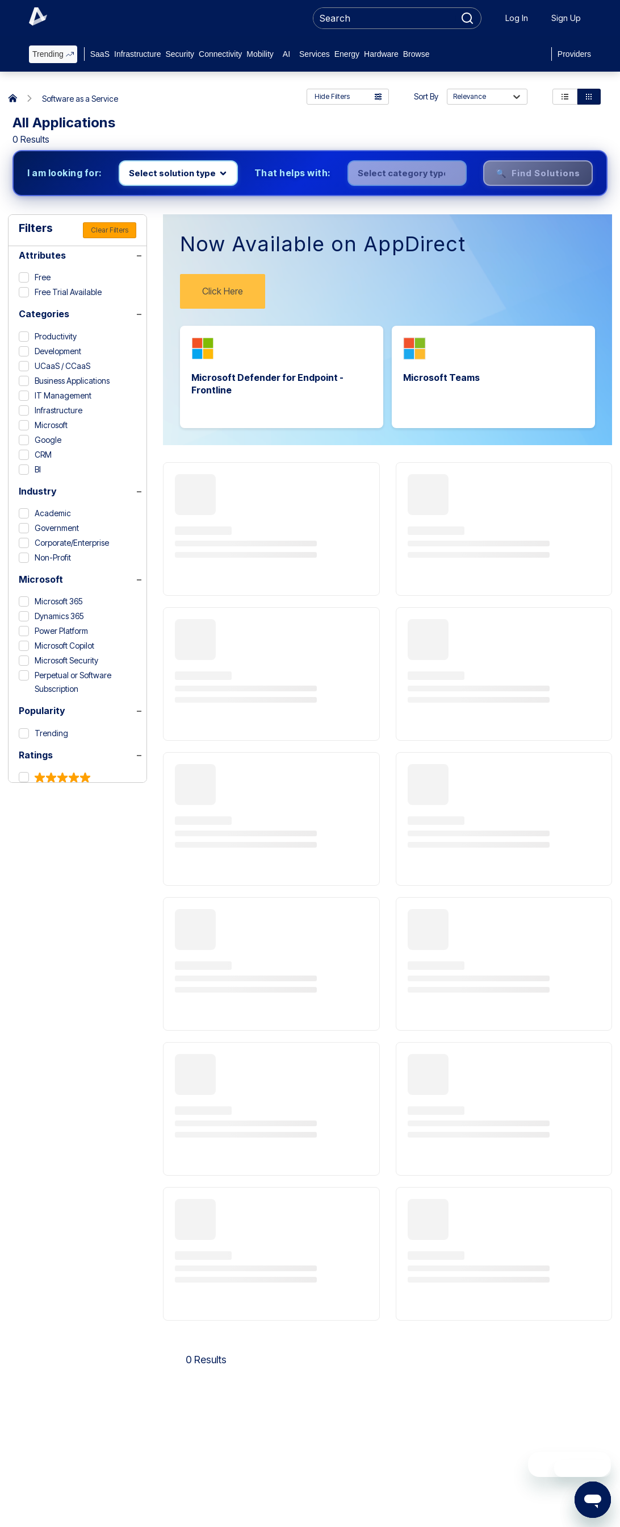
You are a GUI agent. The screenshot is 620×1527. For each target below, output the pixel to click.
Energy (346, 54)
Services (314, 54)
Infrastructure (137, 54)
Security (179, 54)
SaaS (100, 54)
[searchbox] (384, 18)
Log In (516, 18)
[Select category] (407, 173)
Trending (53, 54)
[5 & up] (54, 777)
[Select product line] (178, 173)
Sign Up (566, 18)
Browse (416, 54)
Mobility (259, 54)
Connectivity (220, 54)
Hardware (381, 54)
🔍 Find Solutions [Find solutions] (538, 173)
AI (286, 54)
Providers (574, 54)
